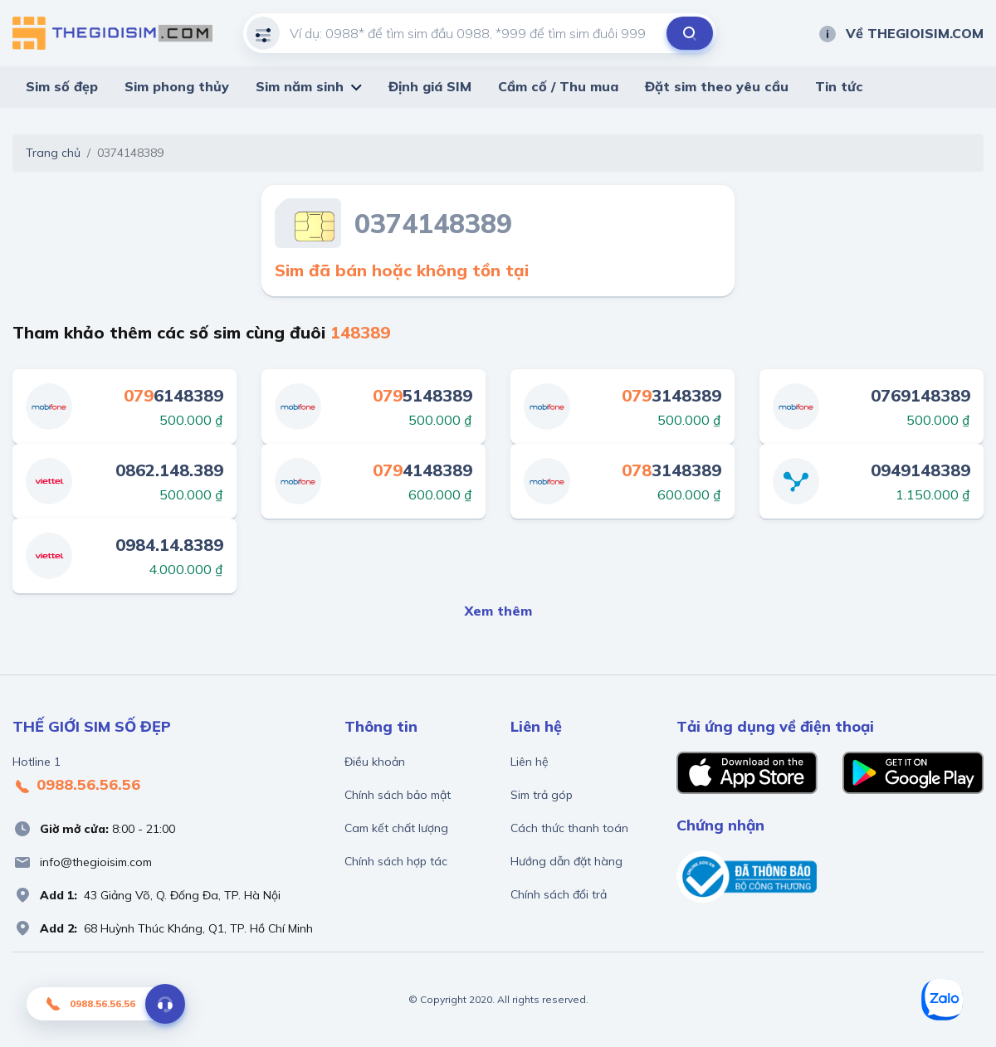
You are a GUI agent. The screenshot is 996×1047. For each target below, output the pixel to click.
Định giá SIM (429, 86)
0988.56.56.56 (76, 785)
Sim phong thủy (176, 86)
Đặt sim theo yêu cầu (716, 86)
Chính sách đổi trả (558, 894)
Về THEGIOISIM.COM (901, 33)
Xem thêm (498, 610)
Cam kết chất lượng (396, 828)
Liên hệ (529, 761)
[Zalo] (942, 999)
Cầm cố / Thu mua (558, 86)
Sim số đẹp (62, 86)
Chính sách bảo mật (397, 794)
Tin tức (839, 86)
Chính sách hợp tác (395, 861)
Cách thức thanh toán (569, 828)
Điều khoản (374, 761)
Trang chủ (53, 152)
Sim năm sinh (300, 86)
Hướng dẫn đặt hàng (566, 861)
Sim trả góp (541, 794)
